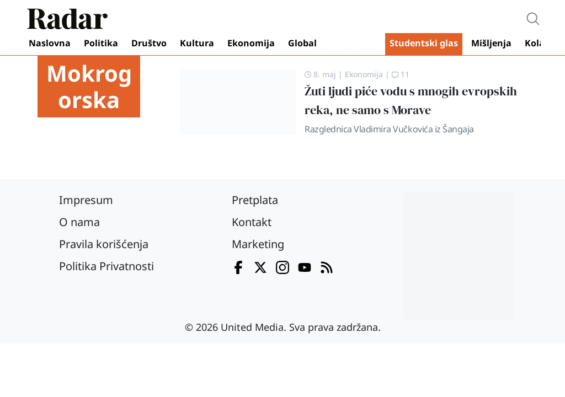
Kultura (197, 43)
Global (302, 43)
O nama (79, 221)
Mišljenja (491, 43)
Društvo (149, 43)
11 (400, 74)
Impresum (86, 199)
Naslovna (50, 43)
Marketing (258, 244)
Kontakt (251, 221)
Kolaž (537, 43)
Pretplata (255, 199)
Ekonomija (251, 43)
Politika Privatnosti (106, 266)
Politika (101, 43)
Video (353, 44)
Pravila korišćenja (103, 244)
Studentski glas (424, 43)
